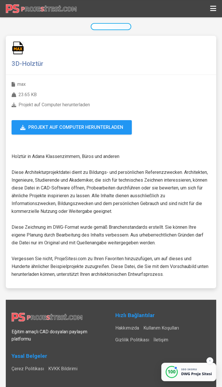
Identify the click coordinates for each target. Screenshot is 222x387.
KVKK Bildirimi (62, 368)
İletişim (160, 340)
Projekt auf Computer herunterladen (71, 127)
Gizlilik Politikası (132, 340)
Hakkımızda (127, 328)
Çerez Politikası (28, 368)
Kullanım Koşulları (161, 328)
